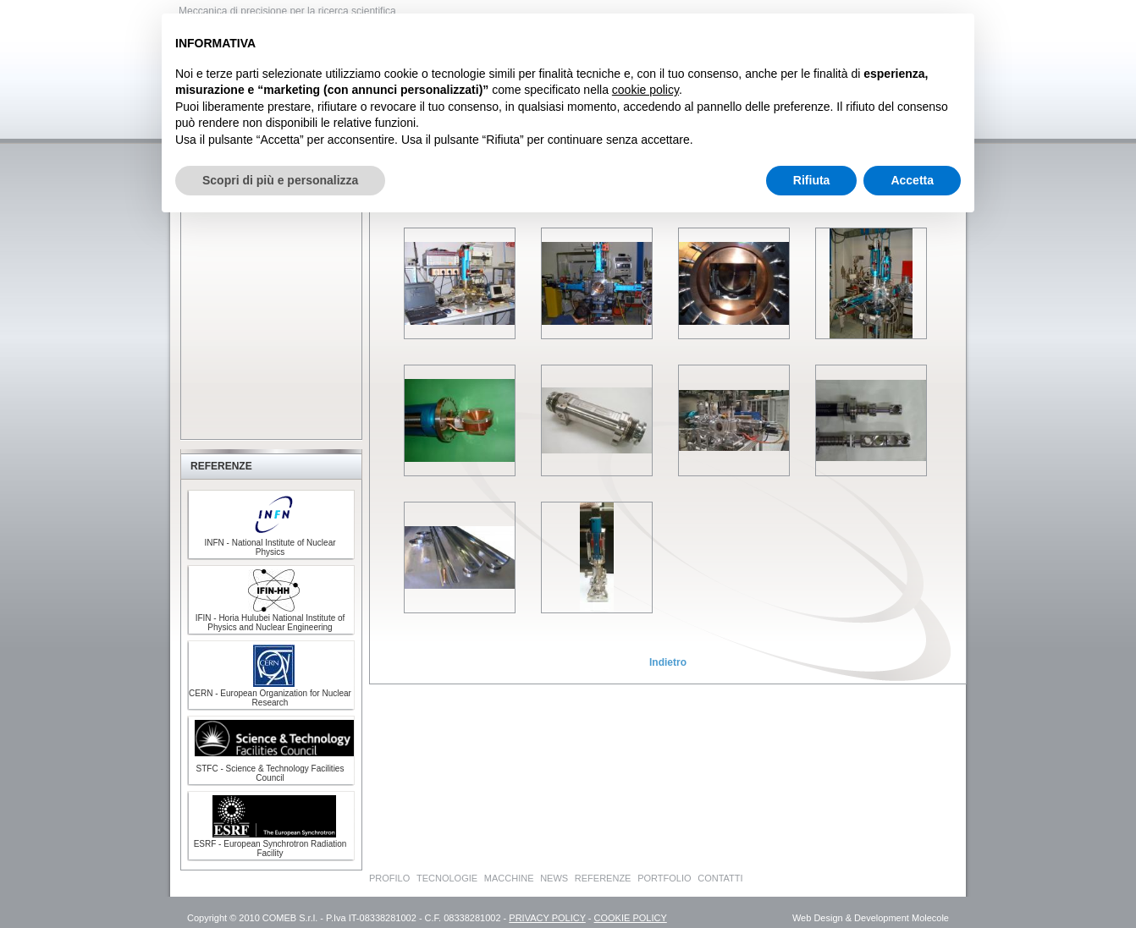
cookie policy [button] (645, 89)
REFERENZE (603, 878)
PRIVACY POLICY (547, 918)
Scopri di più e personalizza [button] (280, 180)
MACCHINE (509, 878)
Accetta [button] (912, 180)
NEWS (554, 878)
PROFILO (389, 878)
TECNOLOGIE (446, 878)
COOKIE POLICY (630, 918)
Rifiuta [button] (811, 180)
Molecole (930, 918)
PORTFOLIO (664, 878)
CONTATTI (720, 878)
